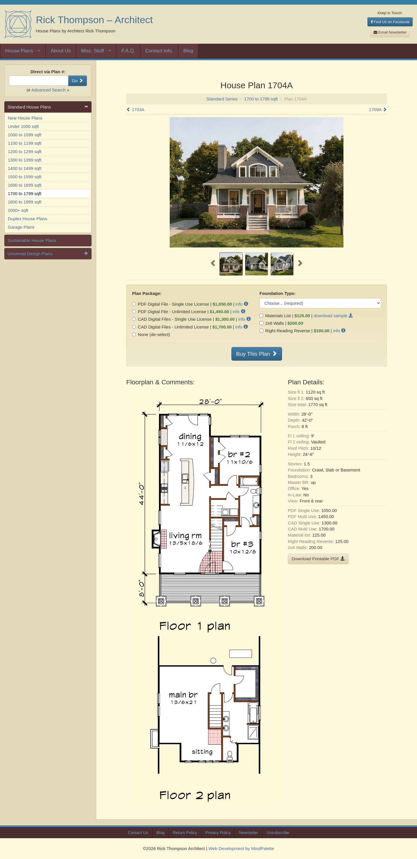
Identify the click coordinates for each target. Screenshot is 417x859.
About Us (61, 51)
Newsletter (248, 832)
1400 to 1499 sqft (24, 168)
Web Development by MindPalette (241, 848)
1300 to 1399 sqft (24, 159)
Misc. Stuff (92, 51)
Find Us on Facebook (390, 22)
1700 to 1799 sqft (24, 193)
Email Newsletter (390, 32)
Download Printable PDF (318, 558)
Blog (188, 51)
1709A (378, 109)
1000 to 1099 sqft (24, 134)
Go (77, 80)
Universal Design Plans (30, 253)
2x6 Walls (271, 323)
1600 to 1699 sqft (24, 185)
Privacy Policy (218, 832)
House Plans (19, 51)
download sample (333, 315)
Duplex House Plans (27, 218)
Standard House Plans (29, 106)
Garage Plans (21, 227)
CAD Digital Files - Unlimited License (170, 326)
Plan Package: (147, 293)
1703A (135, 109)
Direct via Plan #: (47, 71)
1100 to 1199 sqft (24, 143)
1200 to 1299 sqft (24, 151)
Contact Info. (159, 51)
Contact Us (138, 832)
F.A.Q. (128, 51)
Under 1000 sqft (23, 126)
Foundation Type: (277, 293)
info (241, 304)
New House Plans (25, 117)
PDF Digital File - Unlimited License (169, 311)
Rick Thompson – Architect (94, 19)
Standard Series (222, 98)
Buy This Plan (256, 353)
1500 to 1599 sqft (24, 176)
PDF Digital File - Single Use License (170, 304)
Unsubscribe (278, 832)
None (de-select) (151, 334)
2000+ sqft (18, 210)
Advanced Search (48, 89)
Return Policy (185, 832)
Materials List (275, 315)
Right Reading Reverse (284, 330)
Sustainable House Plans (32, 240)
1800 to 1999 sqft (24, 201)
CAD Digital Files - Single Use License (172, 319)
